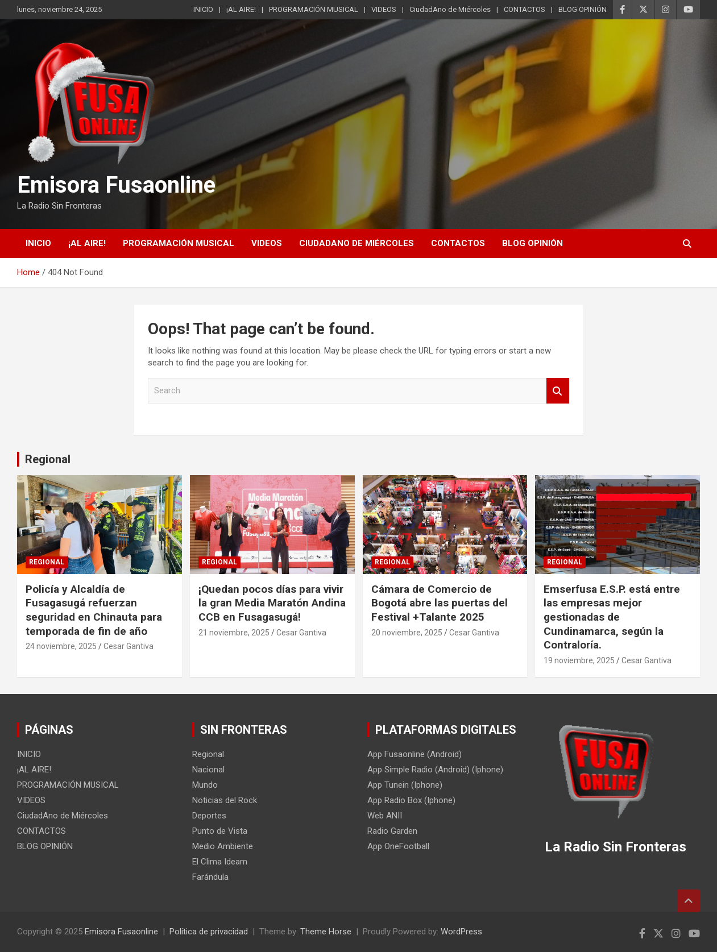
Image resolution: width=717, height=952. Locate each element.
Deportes (209, 815)
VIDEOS (383, 9)
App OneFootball (398, 846)
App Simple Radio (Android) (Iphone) (435, 769)
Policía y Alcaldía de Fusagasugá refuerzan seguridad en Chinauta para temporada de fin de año (94, 610)
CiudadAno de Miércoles (450, 9)
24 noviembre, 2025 (61, 646)
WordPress (461, 931)
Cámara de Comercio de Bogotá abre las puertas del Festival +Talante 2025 (439, 603)
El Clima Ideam (219, 862)
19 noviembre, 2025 (579, 660)
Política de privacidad (208, 931)
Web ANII (384, 815)
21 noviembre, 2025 (234, 632)
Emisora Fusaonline (116, 185)
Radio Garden (392, 831)
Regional (48, 459)
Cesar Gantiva (128, 646)
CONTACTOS (524, 9)
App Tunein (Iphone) (404, 785)
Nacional (208, 769)
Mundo (205, 785)
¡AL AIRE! (241, 9)
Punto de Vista (219, 831)
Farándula (210, 877)
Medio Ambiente (222, 846)
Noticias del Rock (224, 800)
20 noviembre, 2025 (406, 632)
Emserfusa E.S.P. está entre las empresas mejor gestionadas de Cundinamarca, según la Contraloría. (612, 617)
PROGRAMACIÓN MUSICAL (313, 9)
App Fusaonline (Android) (414, 754)
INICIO (203, 9)
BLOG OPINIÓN (582, 9)
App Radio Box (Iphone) (411, 800)
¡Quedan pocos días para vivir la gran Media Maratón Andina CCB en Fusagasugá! (272, 603)
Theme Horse (325, 931)
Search (557, 391)
